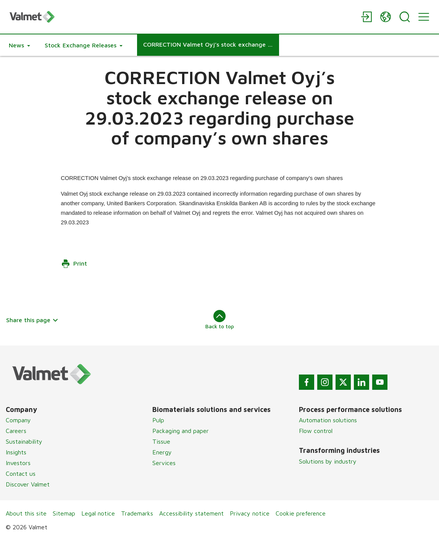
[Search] (404, 16)
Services (164, 462)
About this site (26, 513)
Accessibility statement (191, 513)
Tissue (161, 441)
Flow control (315, 430)
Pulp (158, 420)
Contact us (21, 473)
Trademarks (137, 513)
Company (18, 420)
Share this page (32, 319)
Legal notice (98, 513)
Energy (162, 452)
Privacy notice (250, 513)
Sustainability (24, 441)
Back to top (219, 319)
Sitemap (64, 513)
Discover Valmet (28, 484)
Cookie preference (301, 513)
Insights (16, 452)
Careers (16, 430)
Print (74, 263)
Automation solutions (328, 420)
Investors (18, 462)
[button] (19, 45)
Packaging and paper (180, 430)
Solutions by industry (328, 461)
